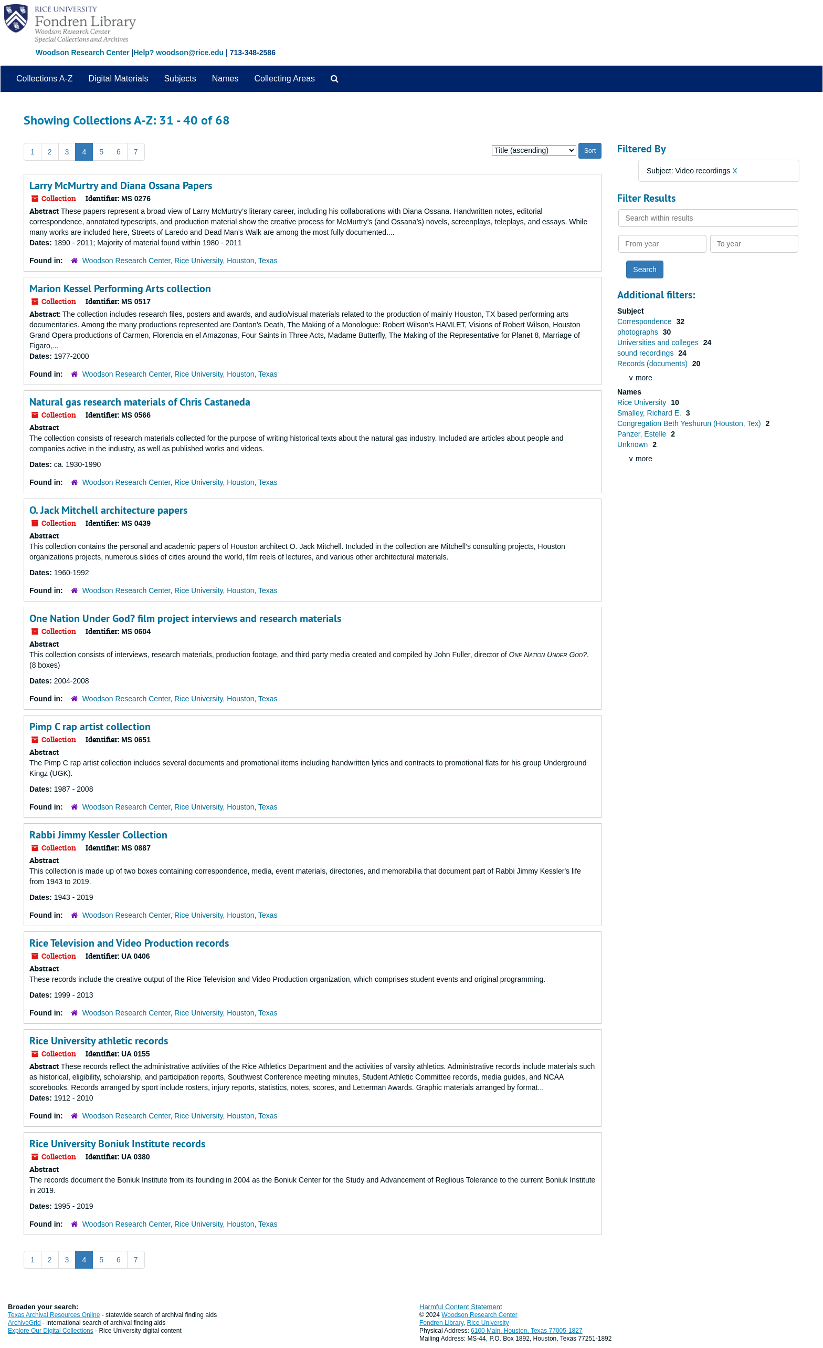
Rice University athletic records (98, 1041)
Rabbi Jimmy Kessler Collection (98, 835)
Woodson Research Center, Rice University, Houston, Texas (180, 260)
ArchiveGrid (24, 1322)
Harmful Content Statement (460, 1307)
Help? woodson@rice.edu (178, 52)
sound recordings (646, 353)
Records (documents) (653, 363)
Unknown (633, 444)
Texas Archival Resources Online (54, 1315)
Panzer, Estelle (642, 434)
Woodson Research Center (83, 52)
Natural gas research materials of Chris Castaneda (139, 402)
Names (225, 78)
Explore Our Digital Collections (50, 1330)
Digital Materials (119, 78)
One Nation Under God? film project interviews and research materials (185, 618)
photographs (638, 332)
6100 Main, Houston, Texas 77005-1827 (527, 1330)
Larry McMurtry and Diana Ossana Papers (120, 185)
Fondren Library (441, 1322)
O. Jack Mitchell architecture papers (108, 510)
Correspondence (645, 321)
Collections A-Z (44, 78)
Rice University (642, 402)
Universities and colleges (659, 342)
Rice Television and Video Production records (129, 943)
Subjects (180, 78)
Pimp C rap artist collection (90, 726)
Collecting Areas (284, 78)
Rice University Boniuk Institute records (117, 1143)
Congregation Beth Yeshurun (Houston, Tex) (690, 423)
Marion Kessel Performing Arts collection (120, 288)
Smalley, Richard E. (650, 413)
